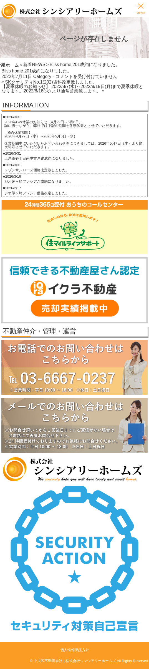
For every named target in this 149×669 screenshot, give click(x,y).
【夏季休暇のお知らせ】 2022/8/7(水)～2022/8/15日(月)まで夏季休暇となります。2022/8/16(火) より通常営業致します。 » (72, 88)
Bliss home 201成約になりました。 (36, 71)
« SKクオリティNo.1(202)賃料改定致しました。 (49, 82)
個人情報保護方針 (74, 650)
